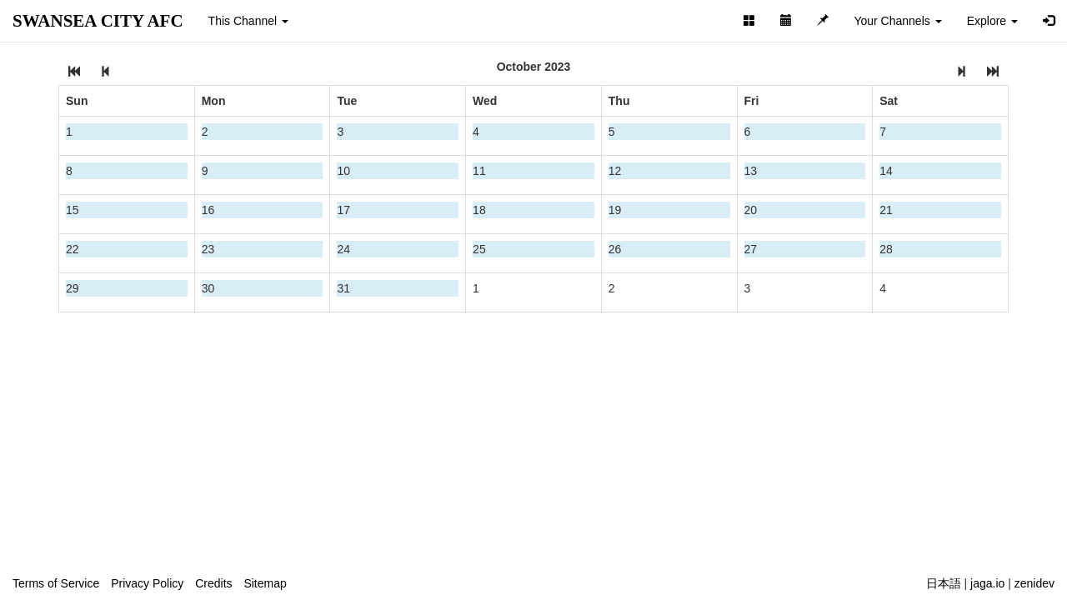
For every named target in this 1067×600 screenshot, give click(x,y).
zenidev (1034, 583)
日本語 (943, 583)
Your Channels (897, 21)
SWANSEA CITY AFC (98, 21)
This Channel (248, 21)
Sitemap (264, 583)
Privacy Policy (147, 583)
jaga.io (987, 583)
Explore (992, 21)
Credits (213, 583)
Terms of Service (56, 583)
